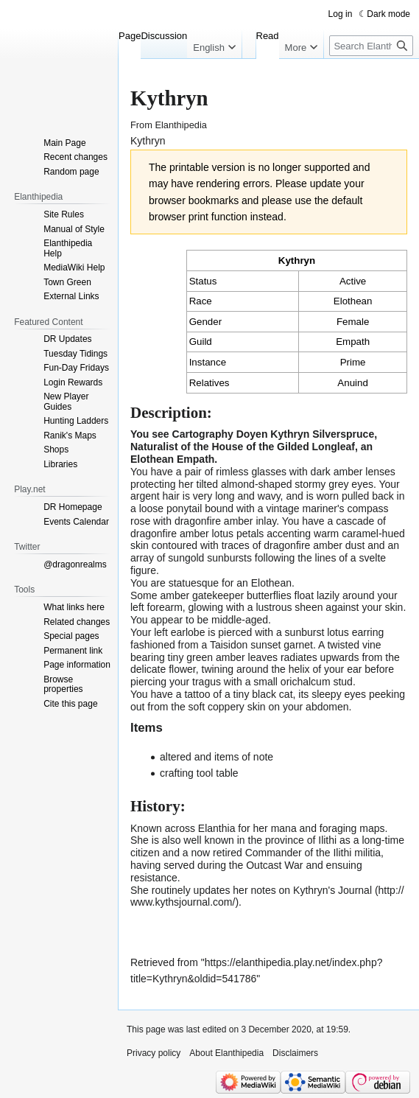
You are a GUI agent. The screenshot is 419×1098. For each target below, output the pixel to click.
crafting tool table (199, 773)
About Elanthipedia (226, 1053)
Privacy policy (153, 1053)
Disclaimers (295, 1053)
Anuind (352, 382)
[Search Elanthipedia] (371, 45)
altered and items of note (216, 757)
